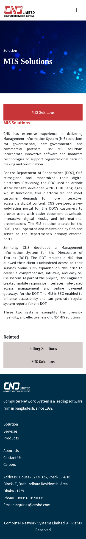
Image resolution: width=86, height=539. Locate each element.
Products (11, 438)
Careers (9, 464)
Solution (10, 424)
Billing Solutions (43, 348)
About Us (11, 450)
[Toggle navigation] (75, 10)
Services (10, 431)
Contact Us (12, 457)
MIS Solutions (43, 112)
